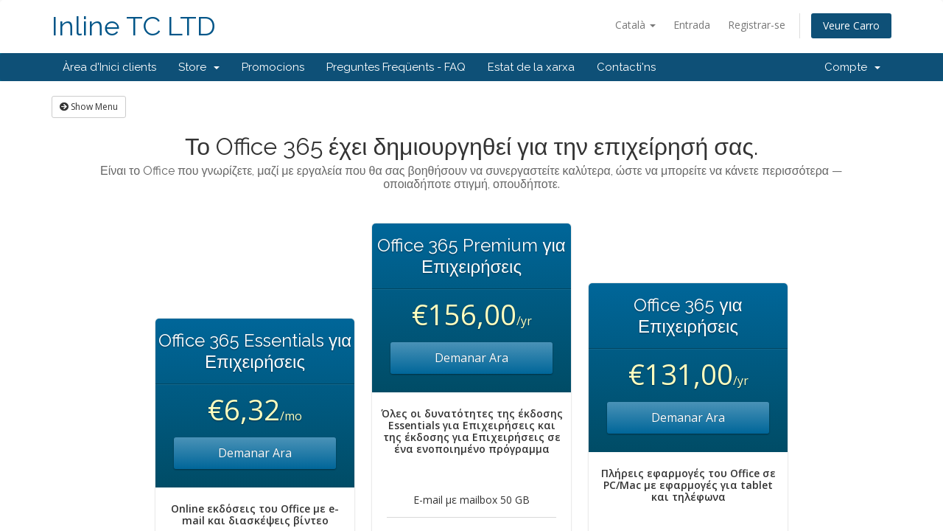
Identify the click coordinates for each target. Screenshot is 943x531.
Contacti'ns (626, 67)
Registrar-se (756, 25)
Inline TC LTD (134, 26)
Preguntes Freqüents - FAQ (396, 67)
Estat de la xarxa (531, 67)
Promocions (273, 67)
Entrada (691, 25)
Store (199, 67)
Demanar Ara (255, 453)
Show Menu (89, 106)
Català (635, 25)
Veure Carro (851, 25)
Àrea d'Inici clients (109, 67)
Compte (852, 67)
